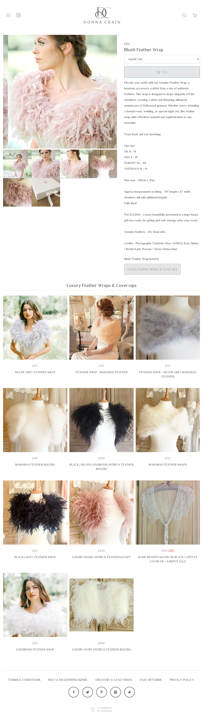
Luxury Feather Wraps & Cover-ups (152, 269)
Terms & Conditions (24, 679)
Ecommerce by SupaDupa (104, 709)
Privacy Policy (182, 679)
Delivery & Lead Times (113, 679)
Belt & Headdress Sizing (68, 679)
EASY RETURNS (151, 679)
